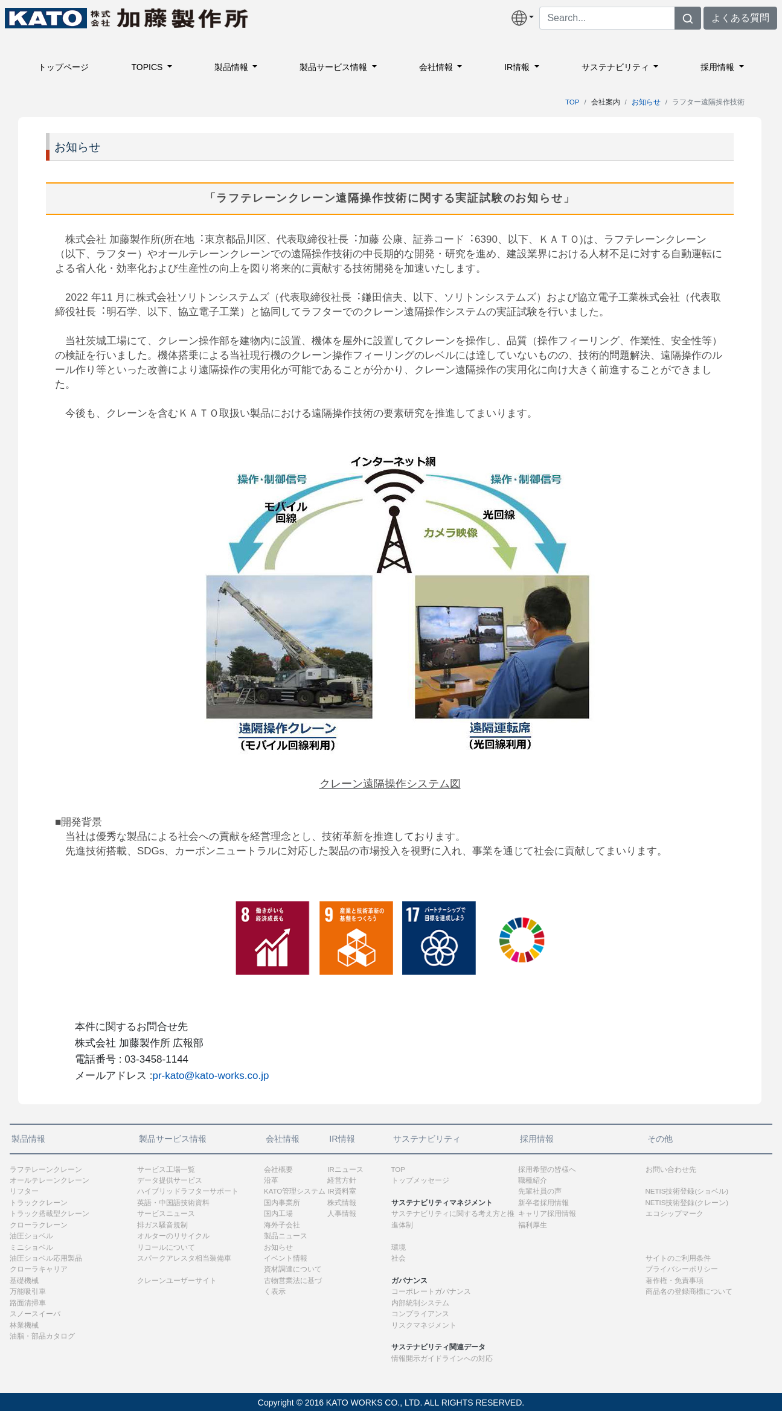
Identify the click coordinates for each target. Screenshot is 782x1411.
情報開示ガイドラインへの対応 (442, 1358)
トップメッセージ (420, 1180)
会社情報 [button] (437, 67)
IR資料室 (341, 1191)
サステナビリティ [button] (617, 67)
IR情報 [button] (518, 67)
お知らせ (646, 102)
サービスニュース (166, 1213)
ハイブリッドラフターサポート (188, 1191)
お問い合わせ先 (671, 1169)
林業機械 (24, 1325)
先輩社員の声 (540, 1191)
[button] (523, 18)
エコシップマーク (674, 1213)
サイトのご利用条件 (678, 1258)
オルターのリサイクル (173, 1236)
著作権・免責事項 (674, 1280)
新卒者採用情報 (543, 1202)
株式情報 (341, 1202)
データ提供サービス (169, 1180)
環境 (398, 1247)
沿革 (271, 1180)
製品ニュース (285, 1236)
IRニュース (345, 1169)
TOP (572, 102)
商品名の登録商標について (689, 1291)
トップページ (63, 67)
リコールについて (166, 1247)
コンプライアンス (420, 1313)
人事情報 (341, 1213)
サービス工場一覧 (166, 1169)
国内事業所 (282, 1202)
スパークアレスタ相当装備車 (184, 1258)
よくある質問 (740, 18)
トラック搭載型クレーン (49, 1213)
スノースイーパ (35, 1313)
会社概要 (278, 1169)
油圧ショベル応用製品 (46, 1258)
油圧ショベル (31, 1236)
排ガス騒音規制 (162, 1225)
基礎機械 (24, 1280)
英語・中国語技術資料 (173, 1202)
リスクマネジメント (424, 1325)
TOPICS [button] (148, 67)
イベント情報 (285, 1258)
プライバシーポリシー (682, 1269)
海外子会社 (282, 1225)
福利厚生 (532, 1225)
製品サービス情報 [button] (335, 67)
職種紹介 (532, 1180)
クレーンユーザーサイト (177, 1280)
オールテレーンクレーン (49, 1180)
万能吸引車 (28, 1291)
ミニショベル (31, 1247)
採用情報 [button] (718, 67)
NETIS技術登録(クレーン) (687, 1202)
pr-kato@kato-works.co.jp (210, 1075)
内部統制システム (420, 1303)
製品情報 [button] (232, 67)
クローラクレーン (39, 1225)
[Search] (607, 18)
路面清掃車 (28, 1303)
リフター (24, 1191)
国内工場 (278, 1213)
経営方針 (341, 1180)
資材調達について (293, 1269)
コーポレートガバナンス (431, 1291)
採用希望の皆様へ (547, 1169)
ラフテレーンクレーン (46, 1169)
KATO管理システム (294, 1191)
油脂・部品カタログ (42, 1336)
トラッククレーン (39, 1202)
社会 (398, 1258)
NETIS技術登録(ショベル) (687, 1191)
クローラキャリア (39, 1269)
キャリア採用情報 (547, 1213)
